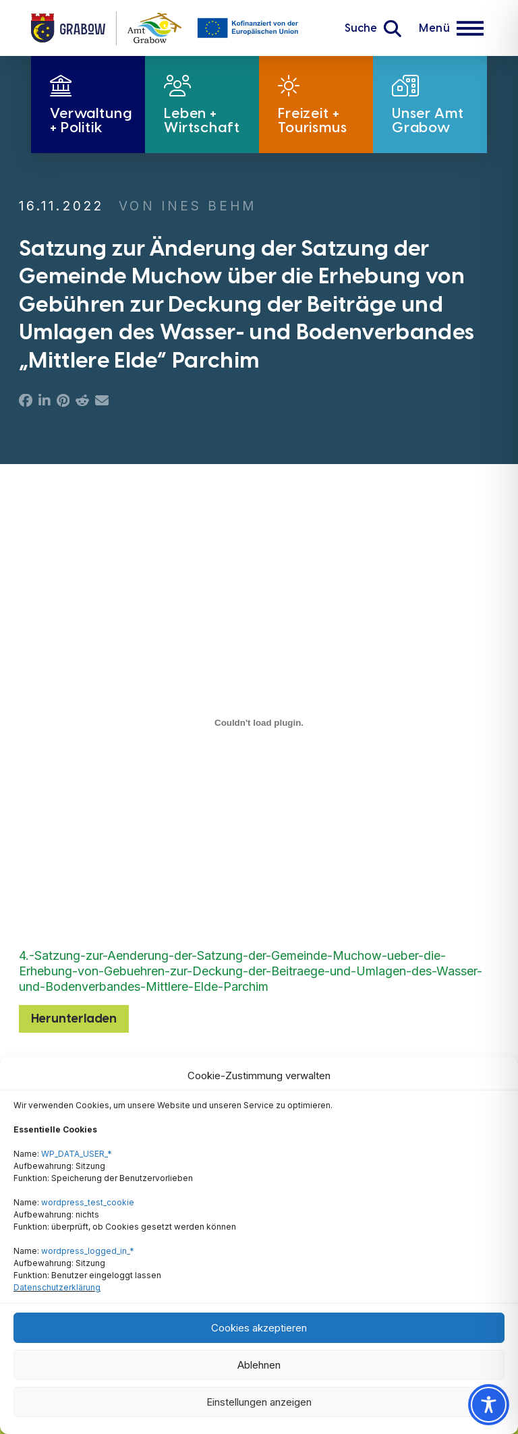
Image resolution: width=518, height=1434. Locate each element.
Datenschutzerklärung (56, 1287)
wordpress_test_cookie (87, 1202)
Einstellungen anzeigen (259, 1402)
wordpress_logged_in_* (87, 1251)
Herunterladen (74, 1018)
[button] (373, 28)
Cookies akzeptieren (259, 1327)
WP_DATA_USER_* (76, 1154)
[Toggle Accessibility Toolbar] (488, 1404)
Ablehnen (259, 1364)
